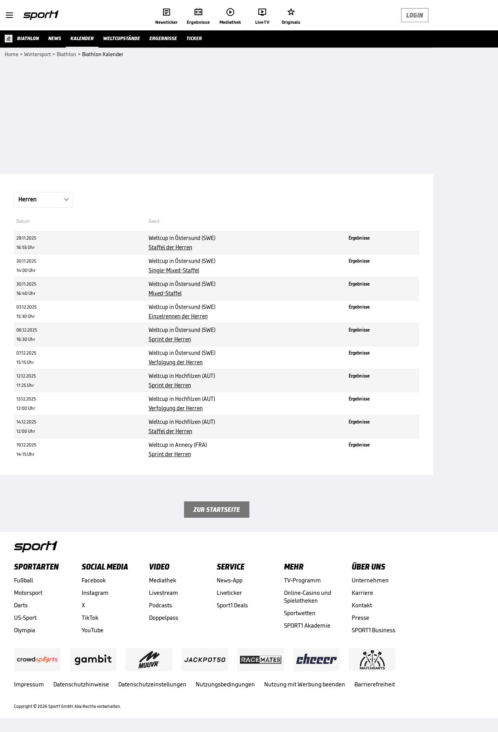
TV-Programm (302, 580)
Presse (360, 617)
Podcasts (160, 605)
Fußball (23, 580)
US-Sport (25, 617)
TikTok (90, 617)
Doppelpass (163, 617)
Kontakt (362, 605)
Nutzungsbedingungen (225, 684)
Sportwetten (300, 613)
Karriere (362, 592)
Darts (21, 605)
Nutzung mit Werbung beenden (304, 684)
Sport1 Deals (232, 605)
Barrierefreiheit (374, 684)
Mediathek (162, 580)
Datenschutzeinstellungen (152, 684)
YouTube (92, 630)
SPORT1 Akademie (307, 625)
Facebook (94, 580)
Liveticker (229, 592)
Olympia (24, 630)
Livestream (163, 592)
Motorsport (28, 592)
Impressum (29, 684)
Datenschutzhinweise (81, 684)
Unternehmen (370, 580)
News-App (229, 580)
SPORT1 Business (373, 630)
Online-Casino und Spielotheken (307, 596)
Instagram (95, 592)
